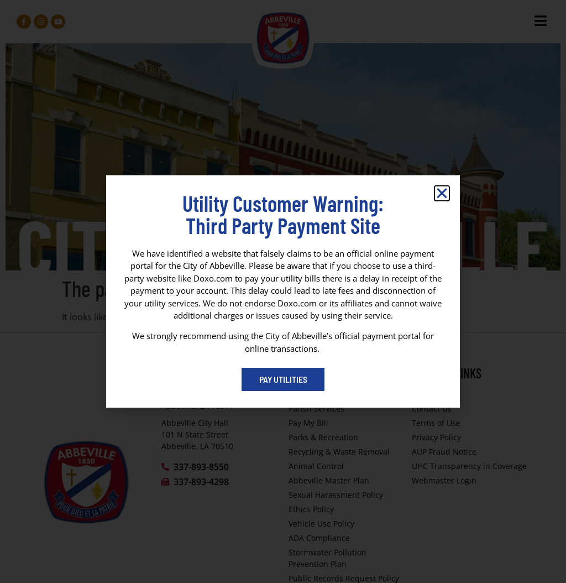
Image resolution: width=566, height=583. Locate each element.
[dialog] (283, 291)
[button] (442, 193)
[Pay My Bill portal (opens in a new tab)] (283, 379)
